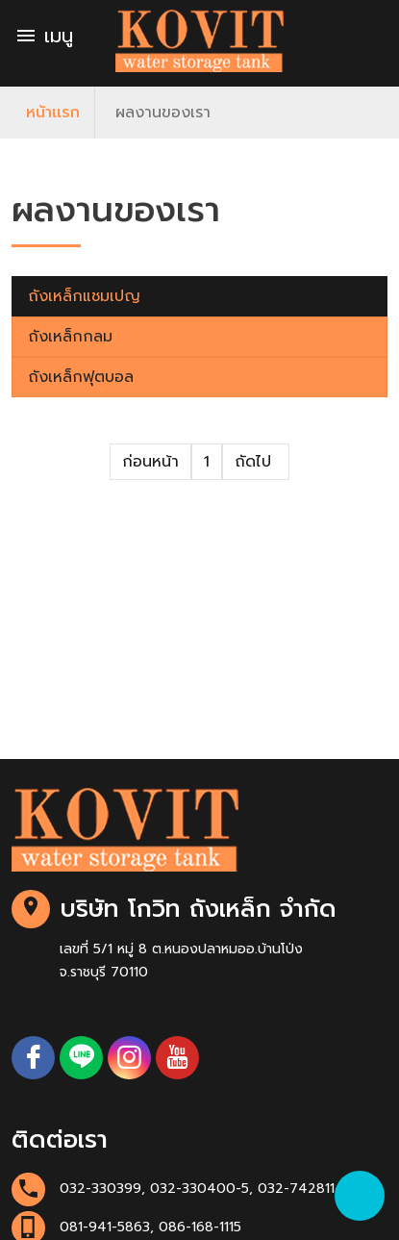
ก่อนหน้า (150, 461)
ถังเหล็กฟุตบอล (81, 377)
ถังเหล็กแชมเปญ (84, 296)
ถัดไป (256, 461)
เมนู (43, 35)
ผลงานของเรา (163, 112)
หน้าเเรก (53, 112)
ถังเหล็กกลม (70, 336)
